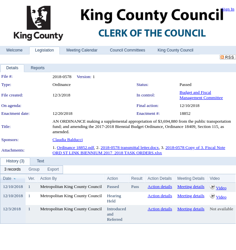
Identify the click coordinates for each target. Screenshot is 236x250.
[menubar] (31, 169)
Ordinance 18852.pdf (75, 147)
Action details (160, 186)
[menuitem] (12, 170)
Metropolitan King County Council (71, 186)
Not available (221, 208)
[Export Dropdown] (53, 170)
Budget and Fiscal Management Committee (201, 95)
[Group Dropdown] (34, 170)
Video (221, 187)
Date (7, 178)
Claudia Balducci (68, 139)
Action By (48, 178)
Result (136, 178)
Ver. (31, 178)
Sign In (228, 9)
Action (112, 178)
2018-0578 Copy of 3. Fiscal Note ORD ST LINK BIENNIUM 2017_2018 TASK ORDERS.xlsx (139, 150)
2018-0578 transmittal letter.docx (130, 147)
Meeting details (190, 186)
